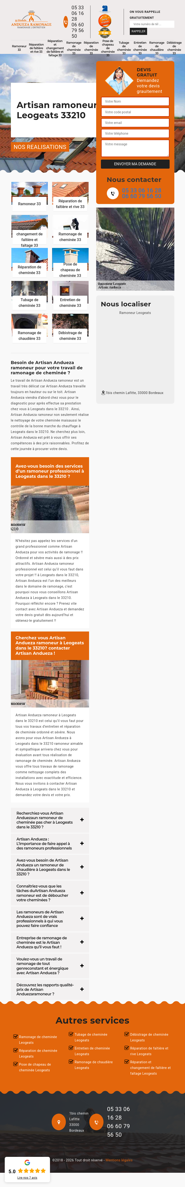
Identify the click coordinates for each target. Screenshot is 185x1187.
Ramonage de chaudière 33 (156, 48)
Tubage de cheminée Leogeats (91, 1037)
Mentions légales (119, 1160)
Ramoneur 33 (19, 48)
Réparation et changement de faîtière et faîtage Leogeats (150, 1067)
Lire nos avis (27, 1177)
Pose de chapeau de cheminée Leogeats (35, 1067)
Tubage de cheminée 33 (124, 48)
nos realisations (40, 147)
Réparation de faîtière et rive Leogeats (149, 1051)
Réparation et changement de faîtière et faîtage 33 (55, 48)
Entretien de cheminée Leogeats (92, 1051)
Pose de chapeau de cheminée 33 (108, 48)
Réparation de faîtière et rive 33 (36, 48)
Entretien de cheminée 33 (140, 48)
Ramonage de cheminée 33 (73, 48)
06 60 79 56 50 (78, 30)
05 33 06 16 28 (78, 13)
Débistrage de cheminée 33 (174, 48)
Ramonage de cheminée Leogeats (38, 1040)
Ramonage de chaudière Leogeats (94, 1065)
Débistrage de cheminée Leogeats (149, 1037)
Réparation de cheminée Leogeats (38, 1053)
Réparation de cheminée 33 (91, 48)
